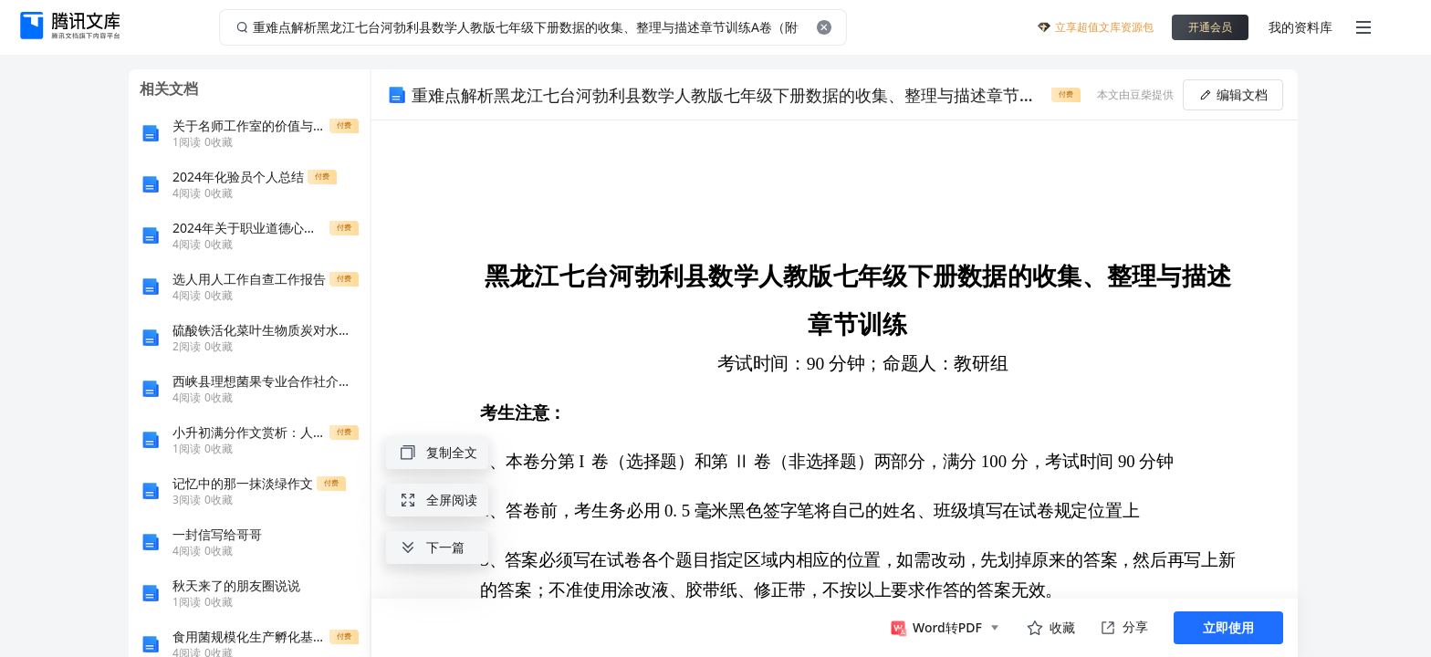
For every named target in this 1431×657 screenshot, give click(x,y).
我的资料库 (1300, 27)
